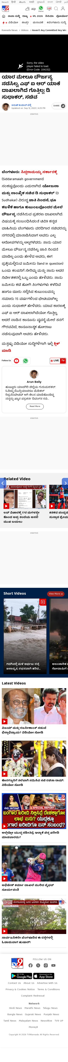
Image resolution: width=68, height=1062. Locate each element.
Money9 (33, 1027)
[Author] (6, 107)
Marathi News (32, 1008)
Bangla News (14, 1014)
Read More (35, 406)
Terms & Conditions (48, 989)
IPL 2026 (38, 16)
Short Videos (15, 593)
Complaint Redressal (32, 996)
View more (56, 594)
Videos (24, 30)
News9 (5, 2)
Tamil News (9, 1021)
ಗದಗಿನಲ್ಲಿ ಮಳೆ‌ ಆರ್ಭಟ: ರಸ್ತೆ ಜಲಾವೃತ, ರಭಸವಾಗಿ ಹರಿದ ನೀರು (22, 666)
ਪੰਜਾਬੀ (58, 2)
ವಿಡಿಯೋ (13, 23)
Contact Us (14, 983)
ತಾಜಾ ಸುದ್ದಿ (14, 16)
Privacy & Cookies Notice (20, 989)
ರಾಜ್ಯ (25, 16)
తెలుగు (22, 2)
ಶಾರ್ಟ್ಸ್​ (25, 23)
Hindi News (15, 1008)
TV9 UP (59, 1021)
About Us (29, 983)
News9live (46, 1021)
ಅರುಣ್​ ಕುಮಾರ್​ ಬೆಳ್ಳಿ (21, 105)
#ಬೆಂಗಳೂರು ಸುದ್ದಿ (56, 23)
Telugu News (50, 1008)
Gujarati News (33, 1014)
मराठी (31, 2)
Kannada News (10, 30)
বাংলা (50, 2)
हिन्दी (13, 2)
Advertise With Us (47, 983)
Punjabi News (51, 1014)
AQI (33, 9)
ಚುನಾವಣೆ (38, 23)
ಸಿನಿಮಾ (49, 16)
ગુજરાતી (41, 2)
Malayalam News (28, 1021)
